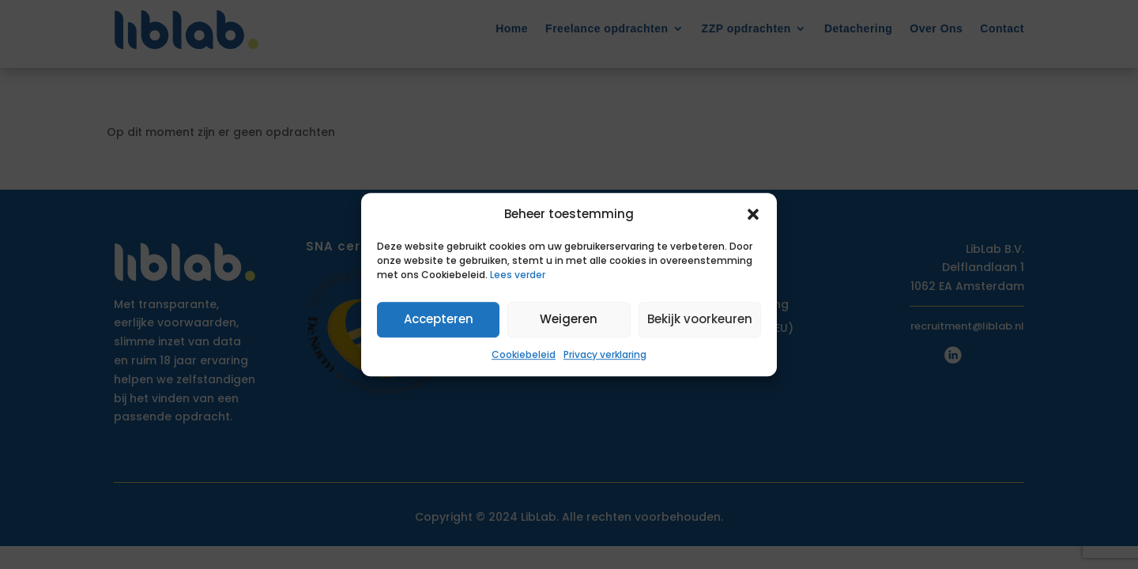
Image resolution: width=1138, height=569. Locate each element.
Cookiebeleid (524, 354)
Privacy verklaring (604, 354)
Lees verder (517, 274)
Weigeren (568, 319)
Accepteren (438, 319)
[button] (753, 214)
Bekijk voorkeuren (699, 319)
